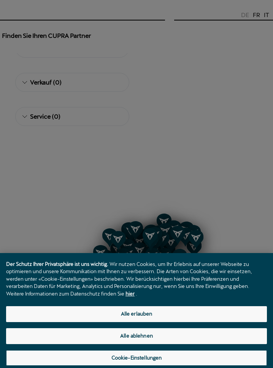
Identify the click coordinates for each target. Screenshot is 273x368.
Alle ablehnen (136, 346)
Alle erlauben (136, 325)
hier (130, 304)
